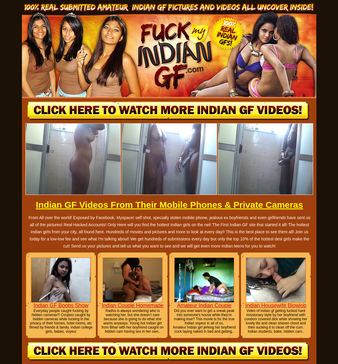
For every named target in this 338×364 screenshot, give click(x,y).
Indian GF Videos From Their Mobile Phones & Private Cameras (169, 205)
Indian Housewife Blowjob (275, 305)
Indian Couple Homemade (132, 305)
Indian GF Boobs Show (60, 305)
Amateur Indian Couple (204, 305)
